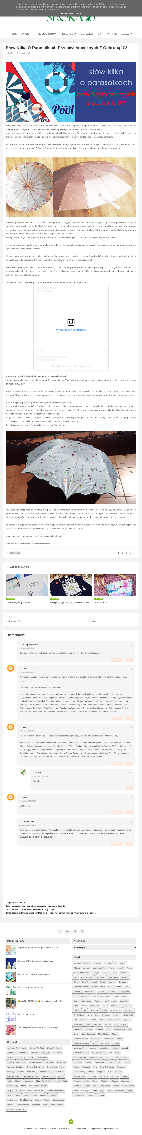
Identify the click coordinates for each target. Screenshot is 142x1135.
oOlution (90, 1094)
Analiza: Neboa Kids (26, 1013)
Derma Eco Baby (119, 995)
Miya (94, 1042)
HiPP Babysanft (113, 1019)
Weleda (116, 1085)
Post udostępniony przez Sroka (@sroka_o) (71, 366)
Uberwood (125, 1080)
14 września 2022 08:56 (40, 776)
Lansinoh (89, 1028)
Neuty (108, 1056)
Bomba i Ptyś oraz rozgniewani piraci (34, 973)
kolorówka (49, 1061)
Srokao (38, 772)
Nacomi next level (81, 1052)
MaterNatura (96, 1038)
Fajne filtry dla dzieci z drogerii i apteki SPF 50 (38, 947)
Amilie (129, 967)
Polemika (86, 1066)
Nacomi (125, 1047)
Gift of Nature (79, 1014)
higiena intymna (35, 1061)
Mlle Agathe (104, 1042)
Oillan (116, 1056)
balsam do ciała (37, 1047)
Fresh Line (94, 1009)
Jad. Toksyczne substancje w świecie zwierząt (37, 1027)
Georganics (128, 1009)
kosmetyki (61, 1061)
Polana (76, 1066)
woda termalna (57, 1104)
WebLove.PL (112, 1127)
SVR (110, 1071)
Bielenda (122, 981)
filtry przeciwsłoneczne (16, 1061)
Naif (110, 1052)
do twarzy (21, 1056)
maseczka (29, 1080)
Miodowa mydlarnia (81, 1042)
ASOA (122, 962)
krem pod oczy (48, 1075)
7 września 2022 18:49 (27, 672)
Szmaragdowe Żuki (81, 1080)
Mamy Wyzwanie (30, 644)
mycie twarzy (12, 1085)
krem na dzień (13, 1075)
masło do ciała (60, 1080)
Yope (76, 1089)
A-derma (107, 962)
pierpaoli (101, 1094)
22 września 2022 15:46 (27, 825)
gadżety (127, 34)
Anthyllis (95, 971)
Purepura (121, 1066)
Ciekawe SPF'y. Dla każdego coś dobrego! (36, 960)
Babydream (113, 976)
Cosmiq (101, 990)
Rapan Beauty (79, 1071)
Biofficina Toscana (81, 986)
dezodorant (23, 1052)
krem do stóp (58, 1071)
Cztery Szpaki (124, 990)
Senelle (118, 1071)
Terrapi (95, 1080)
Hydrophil (126, 1019)
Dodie (76, 1000)
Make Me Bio (103, 1033)
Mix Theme (88, 1127)
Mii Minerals (109, 1038)
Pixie (119, 1061)
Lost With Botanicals (122, 1028)
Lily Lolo (99, 1028)
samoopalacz (58, 1099)
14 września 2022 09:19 (27, 801)
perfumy (53, 1094)
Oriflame (88, 1061)
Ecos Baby (124, 1000)
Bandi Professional (89, 981)
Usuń (130, 660)
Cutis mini (112, 990)
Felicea (76, 1009)
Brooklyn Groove (98, 986)
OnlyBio (125, 1056)
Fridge (104, 1009)
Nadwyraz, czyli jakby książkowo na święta (70, 602)
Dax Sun (84, 995)
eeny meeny (79, 1094)
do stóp (10, 1056)
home (13, 34)
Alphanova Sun (99, 967)
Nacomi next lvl (98, 1052)
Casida (118, 986)
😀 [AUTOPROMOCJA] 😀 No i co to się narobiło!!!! (40, 1000)
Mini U (119, 1038)
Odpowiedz (117, 660)
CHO (110, 986)
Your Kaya (85, 1089)
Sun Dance (103, 1075)
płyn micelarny (26, 1099)
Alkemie (77, 967)
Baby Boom (100, 976)
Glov (90, 1014)
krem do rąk (44, 1071)
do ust (31, 1056)
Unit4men (77, 1085)
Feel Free (128, 1004)
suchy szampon (22, 1104)
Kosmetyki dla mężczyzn (17, 1047)
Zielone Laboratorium (115, 1089)
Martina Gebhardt (81, 1038)
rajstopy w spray (42, 1099)
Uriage (87, 1085)
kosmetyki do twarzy (56, 1066)
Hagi (97, 1014)
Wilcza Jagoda (128, 1085)
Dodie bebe (86, 1000)
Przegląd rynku (46, 34)
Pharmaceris (100, 1061)
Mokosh (115, 1042)
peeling (43, 1094)
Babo (76, 976)
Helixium (116, 1014)
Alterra (111, 967)
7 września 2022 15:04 (27, 648)
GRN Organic (115, 1009)
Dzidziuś (97, 1000)
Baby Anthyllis (86, 976)
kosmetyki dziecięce (15, 1071)
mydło (23, 1085)
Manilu (114, 1033)
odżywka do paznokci (16, 1089)
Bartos (102, 981)
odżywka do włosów (55, 1089)
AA (116, 962)
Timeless (104, 1080)
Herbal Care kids (80, 1019)
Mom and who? (80, 1047)
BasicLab (112, 981)
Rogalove (101, 1071)
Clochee (77, 990)
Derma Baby (105, 995)
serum (9, 1104)
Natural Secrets (80, 1056)
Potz (95, 1066)
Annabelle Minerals (81, 971)
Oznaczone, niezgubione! (18, 602)
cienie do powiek (54, 1047)
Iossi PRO (98, 1023)
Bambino (124, 976)
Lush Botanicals (88, 1033)
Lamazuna (78, 1028)
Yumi (95, 1089)
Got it (79, 13)
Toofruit (115, 1080)
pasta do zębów (30, 1094)
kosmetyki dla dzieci (15, 1066)
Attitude (105, 971)
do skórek (57, 1052)
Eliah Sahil (94, 1004)
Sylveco (124, 1075)
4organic (87, 962)
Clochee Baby (89, 990)
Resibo (91, 1071)
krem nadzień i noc (31, 1075)
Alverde (121, 967)
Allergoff (86, 967)
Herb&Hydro (128, 1014)
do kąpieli (46, 1052)
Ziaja (102, 1089)
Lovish (76, 1033)
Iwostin (108, 1023)
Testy (70, 42)
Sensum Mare (79, 1075)
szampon (36, 1104)
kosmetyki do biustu (35, 1066)
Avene (114, 971)
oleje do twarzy (13, 1094)
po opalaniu (12, 1099)
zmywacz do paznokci (16, 1108)
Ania (25, 668)
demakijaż (11, 1052)
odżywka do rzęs (35, 1089)
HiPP (101, 1019)
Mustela (115, 1047)
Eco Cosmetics (111, 1000)
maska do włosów (43, 1080)
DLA (75, 995)
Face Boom (115, 1004)
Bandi (76, 981)
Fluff (84, 1009)
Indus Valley (78, 1023)
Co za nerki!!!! (100, 602)
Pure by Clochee (107, 1066)
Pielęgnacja (68, 34)
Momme (93, 1047)
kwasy (60, 1075)
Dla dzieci (87, 34)
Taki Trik (111, 34)
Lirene (108, 1028)
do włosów (42, 1056)
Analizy (26, 34)
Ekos (76, 1004)
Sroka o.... (54, 1127)
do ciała (34, 1052)
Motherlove (104, 1047)
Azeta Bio (124, 971)
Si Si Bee (92, 1075)
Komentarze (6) (23, 53)
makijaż (18, 1080)
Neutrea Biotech (95, 1056)
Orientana (78, 1061)
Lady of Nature (120, 1023)
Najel (117, 1052)
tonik (45, 1104)
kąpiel (9, 1080)
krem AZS (31, 1071)
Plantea (127, 1061)
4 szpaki (77, 962)
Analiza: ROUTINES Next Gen (30, 987)
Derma (93, 995)
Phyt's (111, 1061)
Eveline (105, 1004)
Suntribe (114, 1075)
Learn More (67, 13)
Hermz (93, 1019)
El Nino (84, 1004)
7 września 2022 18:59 (27, 731)
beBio (130, 1089)
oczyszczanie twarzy (38, 1085)
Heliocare (106, 1014)
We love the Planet (101, 1085)
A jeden (97, 962)
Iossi (88, 1023)
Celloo (127, 986)
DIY (100, 34)
